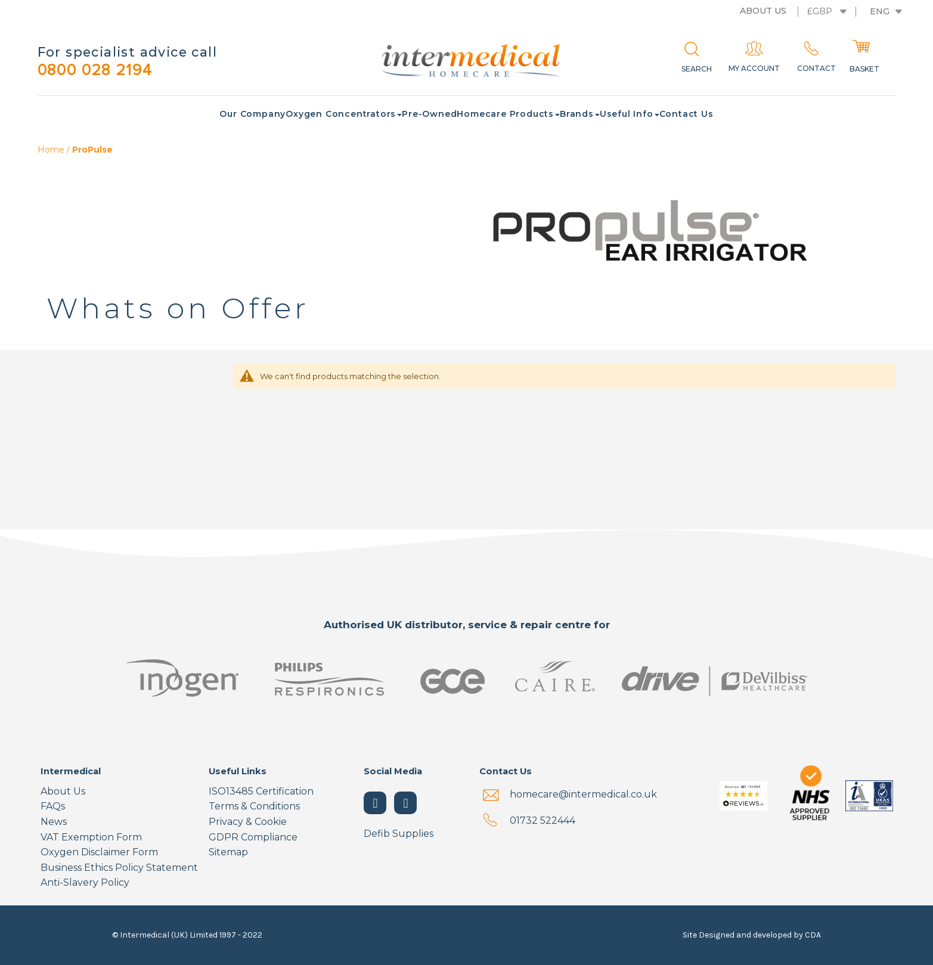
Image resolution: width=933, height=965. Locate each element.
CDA (813, 935)
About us (763, 10)
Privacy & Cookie (248, 822)
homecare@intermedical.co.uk (583, 794)
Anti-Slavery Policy (85, 883)
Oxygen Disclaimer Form (99, 852)
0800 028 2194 (100, 70)
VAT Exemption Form (91, 837)
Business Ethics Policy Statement (119, 867)
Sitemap (228, 852)
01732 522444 (542, 820)
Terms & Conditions (254, 806)
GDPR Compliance (253, 837)
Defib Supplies (398, 833)
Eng (879, 11)
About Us (63, 791)
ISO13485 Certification (261, 791)
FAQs (53, 806)
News (54, 822)
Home (52, 150)
